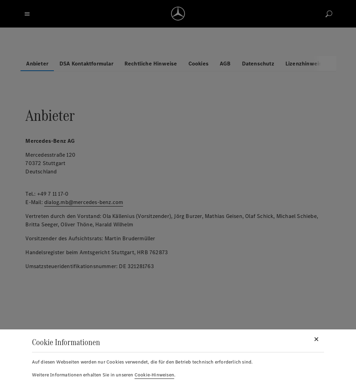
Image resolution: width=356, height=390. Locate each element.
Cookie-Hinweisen (154, 375)
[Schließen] (316, 339)
